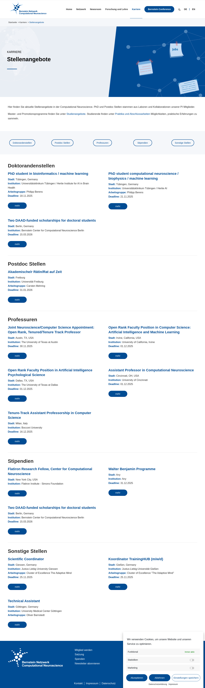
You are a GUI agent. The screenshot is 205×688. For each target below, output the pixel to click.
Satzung (79, 654)
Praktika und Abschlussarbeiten (132, 114)
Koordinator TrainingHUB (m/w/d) (135, 559)
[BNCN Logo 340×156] (28, 9)
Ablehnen (160, 677)
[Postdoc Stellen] (62, 142)
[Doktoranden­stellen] (22, 142)
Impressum (173, 684)
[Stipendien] (142, 142)
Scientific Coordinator (26, 559)
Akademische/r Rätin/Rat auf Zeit (35, 272)
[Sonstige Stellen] (182, 142)
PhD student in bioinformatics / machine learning (48, 174)
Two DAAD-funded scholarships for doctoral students (52, 220)
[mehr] (17, 206)
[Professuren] (102, 142)
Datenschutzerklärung (158, 684)
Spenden (80, 659)
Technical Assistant (24, 601)
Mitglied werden (83, 650)
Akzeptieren (137, 677)
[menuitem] (69, 9)
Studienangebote (76, 114)
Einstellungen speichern (186, 677)
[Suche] (179, 9)
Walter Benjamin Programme (132, 469)
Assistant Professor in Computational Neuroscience (151, 370)
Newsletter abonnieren (87, 663)
